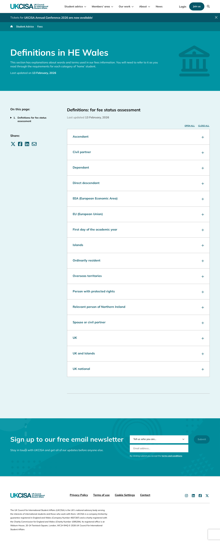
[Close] (216, 17)
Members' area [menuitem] (101, 6)
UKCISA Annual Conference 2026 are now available (58, 17)
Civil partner (138, 152)
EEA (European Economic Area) (138, 199)
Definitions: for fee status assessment (32, 119)
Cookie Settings (125, 495)
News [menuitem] (159, 6)
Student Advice (25, 26)
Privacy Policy (79, 495)
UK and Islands (138, 353)
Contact (145, 495)
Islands (138, 245)
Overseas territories (138, 276)
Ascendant (138, 137)
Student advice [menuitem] (73, 6)
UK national (138, 369)
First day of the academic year (138, 230)
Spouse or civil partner (138, 322)
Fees (40, 26)
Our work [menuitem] (124, 6)
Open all (190, 125)
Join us (197, 6)
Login (182, 6)
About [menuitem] (143, 6)
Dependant (138, 168)
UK (138, 338)
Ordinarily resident (138, 261)
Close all (203, 125)
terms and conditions (172, 460)
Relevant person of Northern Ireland (138, 307)
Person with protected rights (138, 291)
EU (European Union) (138, 214)
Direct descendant (138, 183)
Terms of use (101, 495)
